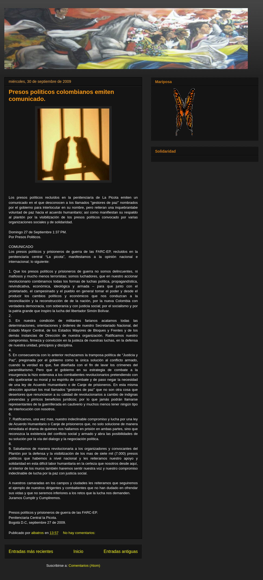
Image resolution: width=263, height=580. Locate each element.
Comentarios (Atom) (84, 565)
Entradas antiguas (121, 551)
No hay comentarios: (79, 533)
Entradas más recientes (31, 551)
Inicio (78, 551)
